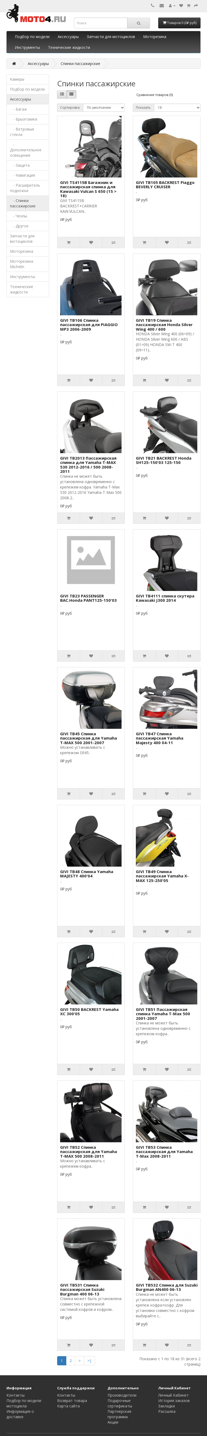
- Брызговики (23, 119)
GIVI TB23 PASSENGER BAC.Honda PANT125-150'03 (88, 598)
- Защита (20, 165)
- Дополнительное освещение (26, 150)
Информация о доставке (20, 1414)
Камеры (17, 79)
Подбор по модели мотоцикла (23, 1403)
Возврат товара (72, 1400)
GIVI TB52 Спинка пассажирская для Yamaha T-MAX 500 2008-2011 (88, 1151)
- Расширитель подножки (25, 188)
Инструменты (27, 47)
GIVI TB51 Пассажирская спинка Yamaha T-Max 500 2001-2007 (163, 1014)
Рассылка (166, 1411)
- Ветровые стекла (22, 131)
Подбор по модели (32, 36)
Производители (122, 1395)
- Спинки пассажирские (23, 203)
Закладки (166, 1405)
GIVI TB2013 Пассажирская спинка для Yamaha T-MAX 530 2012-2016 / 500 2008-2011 (88, 464)
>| (89, 1360)
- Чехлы (18, 215)
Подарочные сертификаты (120, 1403)
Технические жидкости (69, 47)
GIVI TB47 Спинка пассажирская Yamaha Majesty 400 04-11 (159, 738)
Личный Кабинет (173, 1395)
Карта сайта (68, 1405)
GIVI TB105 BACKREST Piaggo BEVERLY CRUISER (165, 185)
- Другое (19, 225)
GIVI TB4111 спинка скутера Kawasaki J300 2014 (165, 598)
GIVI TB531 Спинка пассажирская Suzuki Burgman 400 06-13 (82, 1289)
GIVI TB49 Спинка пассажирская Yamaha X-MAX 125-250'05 (162, 876)
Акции (113, 1422)
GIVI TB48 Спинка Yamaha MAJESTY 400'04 (86, 874)
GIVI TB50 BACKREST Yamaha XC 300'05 (89, 1012)
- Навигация (22, 175)
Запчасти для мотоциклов (111, 36)
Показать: (143, 107)
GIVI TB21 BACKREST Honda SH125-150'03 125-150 (163, 460)
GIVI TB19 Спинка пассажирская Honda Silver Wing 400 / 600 (164, 324)
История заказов (174, 1400)
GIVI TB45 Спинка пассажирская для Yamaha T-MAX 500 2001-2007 (88, 738)
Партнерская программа (119, 1414)
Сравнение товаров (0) (154, 95)
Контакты (15, 1395)
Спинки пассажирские (80, 63)
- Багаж (18, 109)
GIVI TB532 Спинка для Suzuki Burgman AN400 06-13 (167, 1287)
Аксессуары (68, 36)
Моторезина (154, 36)
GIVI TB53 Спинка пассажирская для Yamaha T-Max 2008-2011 (164, 1151)
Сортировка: (70, 107)
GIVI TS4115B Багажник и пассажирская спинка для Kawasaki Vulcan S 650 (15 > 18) (88, 189)
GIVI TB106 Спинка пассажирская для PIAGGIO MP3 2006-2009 (89, 324)
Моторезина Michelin (21, 264)
